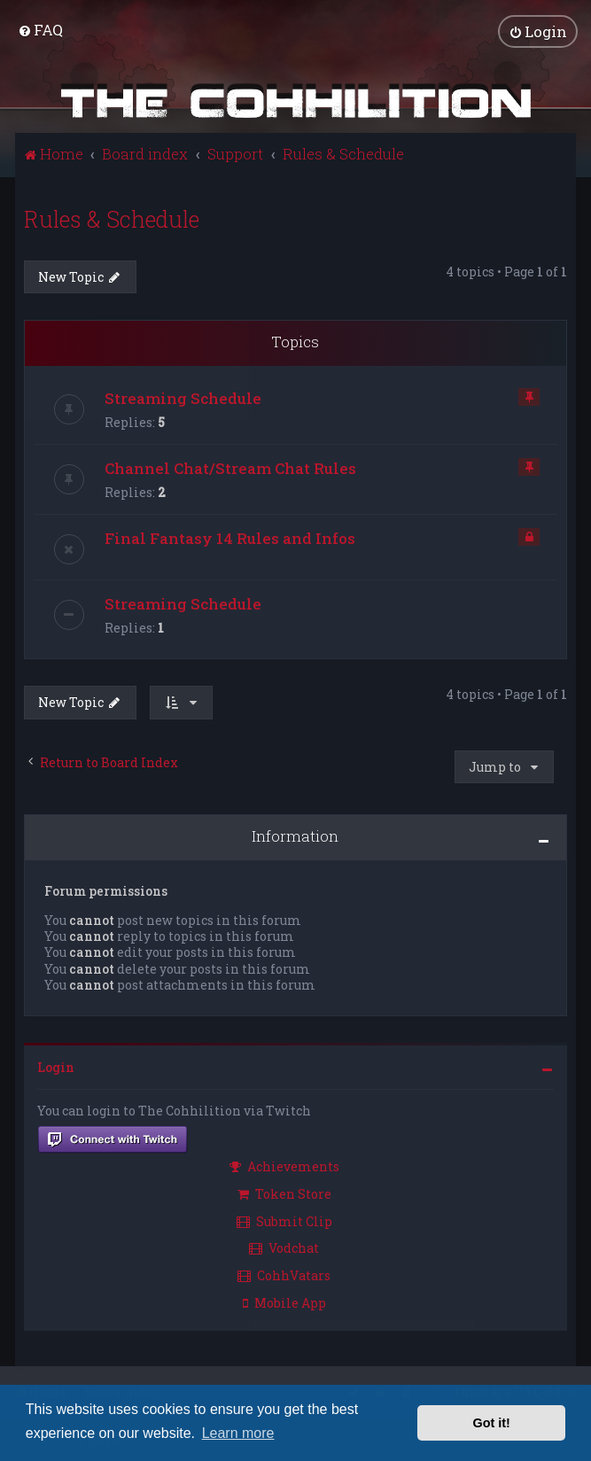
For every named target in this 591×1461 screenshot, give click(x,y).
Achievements (284, 1165)
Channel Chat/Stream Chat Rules (230, 467)
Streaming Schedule (183, 397)
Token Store (284, 1193)
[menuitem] (40, 29)
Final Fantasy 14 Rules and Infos (230, 537)
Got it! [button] (491, 1423)
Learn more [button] (238, 1433)
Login (55, 1066)
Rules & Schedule (111, 218)
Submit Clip (284, 1220)
